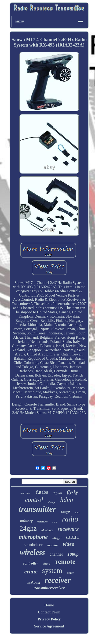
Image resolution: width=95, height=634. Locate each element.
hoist (77, 512)
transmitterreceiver (49, 588)
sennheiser (33, 544)
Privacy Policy (49, 619)
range (65, 512)
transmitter (37, 509)
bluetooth (47, 530)
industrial (25, 493)
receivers (68, 529)
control (34, 499)
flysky (72, 492)
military (26, 521)
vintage (51, 502)
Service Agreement (49, 626)
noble (70, 573)
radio (70, 519)
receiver (58, 580)
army (54, 522)
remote (65, 561)
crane (30, 572)
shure (47, 563)
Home (49, 605)
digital (57, 493)
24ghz (28, 528)
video (68, 544)
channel (56, 554)
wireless (32, 552)
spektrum (33, 582)
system (52, 570)
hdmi (66, 499)
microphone (33, 537)
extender (42, 521)
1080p (73, 554)
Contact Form (49, 612)
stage (56, 537)
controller (30, 563)
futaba (42, 492)
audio (73, 536)
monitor (52, 545)
